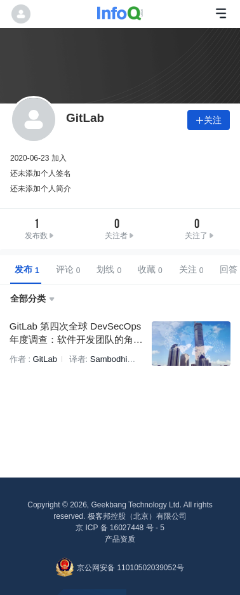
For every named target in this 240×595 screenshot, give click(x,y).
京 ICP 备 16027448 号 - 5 (120, 527)
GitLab (43, 358)
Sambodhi (107, 358)
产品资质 (120, 539)
